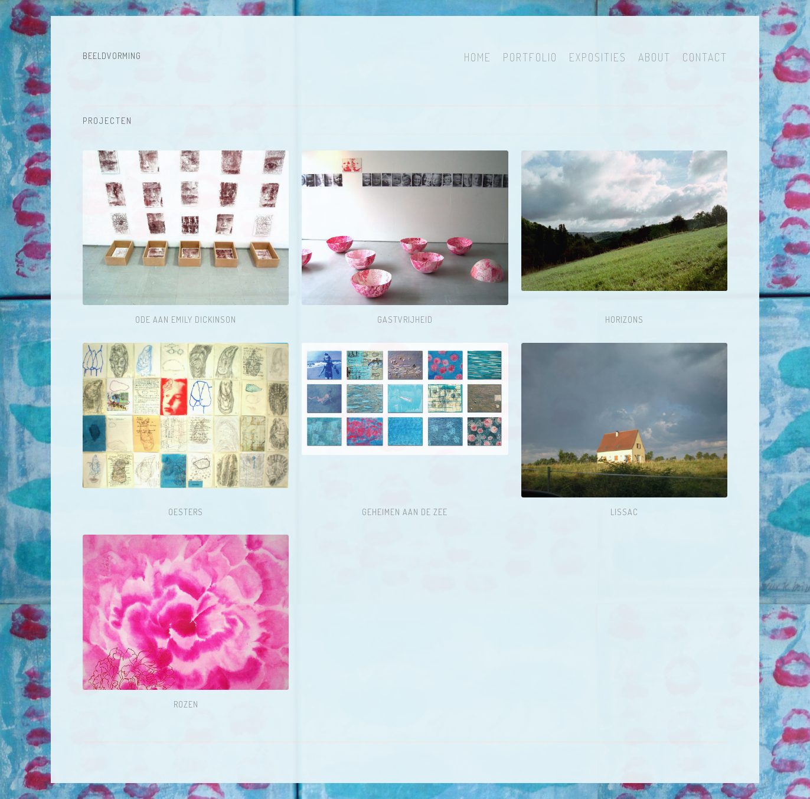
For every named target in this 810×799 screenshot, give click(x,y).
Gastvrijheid (405, 320)
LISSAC (624, 512)
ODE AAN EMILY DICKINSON (185, 320)
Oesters (185, 512)
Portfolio (530, 57)
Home (477, 57)
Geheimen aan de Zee (405, 512)
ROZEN (186, 704)
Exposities (597, 57)
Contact (704, 57)
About (654, 57)
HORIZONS (624, 320)
